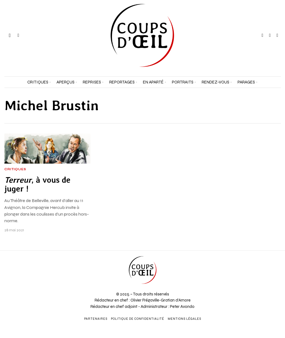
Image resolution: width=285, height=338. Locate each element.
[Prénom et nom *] (249, 249)
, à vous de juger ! (37, 184)
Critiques (15, 169)
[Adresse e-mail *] (249, 270)
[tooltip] (262, 35)
